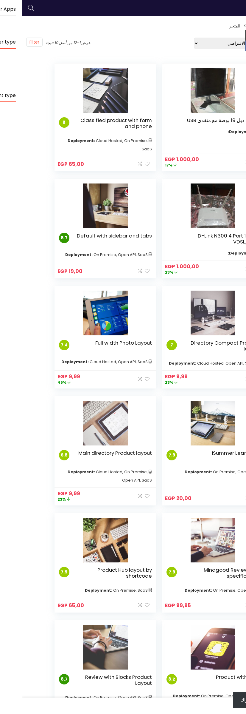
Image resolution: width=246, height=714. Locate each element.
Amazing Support (69, 630)
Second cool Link (104, 618)
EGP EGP (236, 46)
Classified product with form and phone (132, 126)
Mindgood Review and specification (52, 363)
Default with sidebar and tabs (215, 244)
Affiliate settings (62, 619)
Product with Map (133, 478)
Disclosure (68, 610)
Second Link (148, 619)
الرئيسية (234, 26)
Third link (151, 627)
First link (152, 610)
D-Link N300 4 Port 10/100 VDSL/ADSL (51, 123)
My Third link (109, 626)
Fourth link (149, 636)
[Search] (9, 8)
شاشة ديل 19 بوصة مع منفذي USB (213, 123)
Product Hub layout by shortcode (213, 481)
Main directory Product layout (137, 363)
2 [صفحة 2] (122, 551)
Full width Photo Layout (54, 244)
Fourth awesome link (104, 637)
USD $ (235, 35)
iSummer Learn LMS (213, 360)
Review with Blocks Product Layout (51, 481)
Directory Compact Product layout (131, 244)
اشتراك (226, 699)
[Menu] (239, 8)
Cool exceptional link (104, 606)
